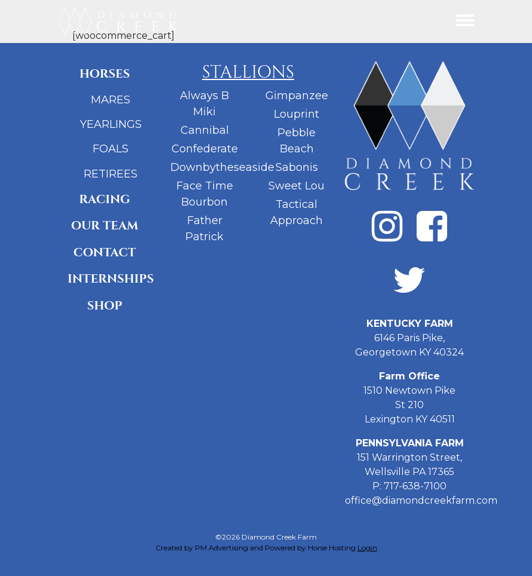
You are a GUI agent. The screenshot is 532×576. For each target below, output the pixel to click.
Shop (105, 306)
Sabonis (297, 167)
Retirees (110, 173)
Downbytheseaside (222, 167)
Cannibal (205, 130)
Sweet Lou (296, 185)
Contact (105, 252)
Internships (109, 279)
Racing (104, 199)
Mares (110, 99)
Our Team (105, 225)
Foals (111, 148)
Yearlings (111, 124)
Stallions (248, 72)
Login (367, 547)
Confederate (205, 148)
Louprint (296, 114)
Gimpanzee (296, 95)
